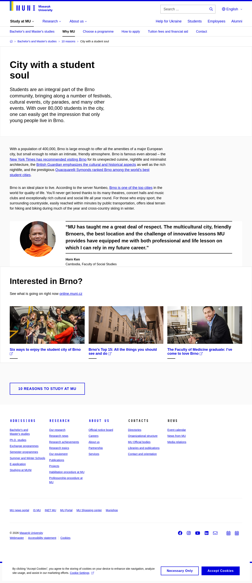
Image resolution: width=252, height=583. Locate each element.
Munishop (112, 510)
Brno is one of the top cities (130, 188)
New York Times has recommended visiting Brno (48, 159)
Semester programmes (24, 452)
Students (195, 21)
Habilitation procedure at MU (66, 472)
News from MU (176, 435)
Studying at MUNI (21, 470)
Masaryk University (31, 532)
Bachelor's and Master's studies (32, 31)
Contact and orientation (142, 454)
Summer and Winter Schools (27, 458)
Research (59, 421)
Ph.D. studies (18, 440)
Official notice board (101, 429)
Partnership (96, 448)
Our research (57, 429)
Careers (94, 435)
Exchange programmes (24, 446)
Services (94, 454)
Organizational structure (143, 435)
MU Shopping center (89, 510)
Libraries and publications (144, 448)
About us (99, 421)
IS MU (37, 510)
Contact (201, 31)
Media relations (176, 442)
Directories (134, 429)
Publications (56, 460)
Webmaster (17, 537)
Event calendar (176, 429)
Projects (54, 466)
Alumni (236, 21)
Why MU (68, 31)
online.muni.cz (70, 294)
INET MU (50, 510)
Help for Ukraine (169, 21)
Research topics (59, 448)
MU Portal (66, 510)
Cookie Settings (94, 579)
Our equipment (58, 454)
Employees (216, 21)
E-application (18, 464)
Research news (58, 435)
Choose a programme (98, 31)
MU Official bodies (139, 442)
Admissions (23, 421)
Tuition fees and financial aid (168, 31)
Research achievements (64, 442)
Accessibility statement (42, 537)
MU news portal (19, 510)
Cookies (65, 537)
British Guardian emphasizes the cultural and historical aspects (86, 165)
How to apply (131, 31)
